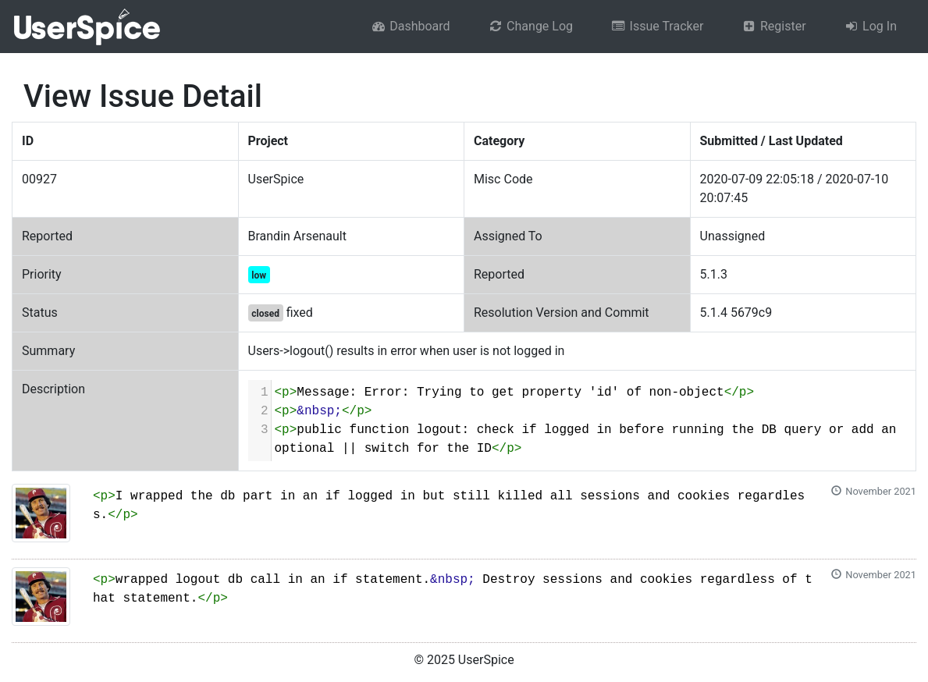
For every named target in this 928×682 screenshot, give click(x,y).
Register (773, 26)
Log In (870, 26)
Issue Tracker (656, 26)
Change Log (530, 26)
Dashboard (410, 26)
